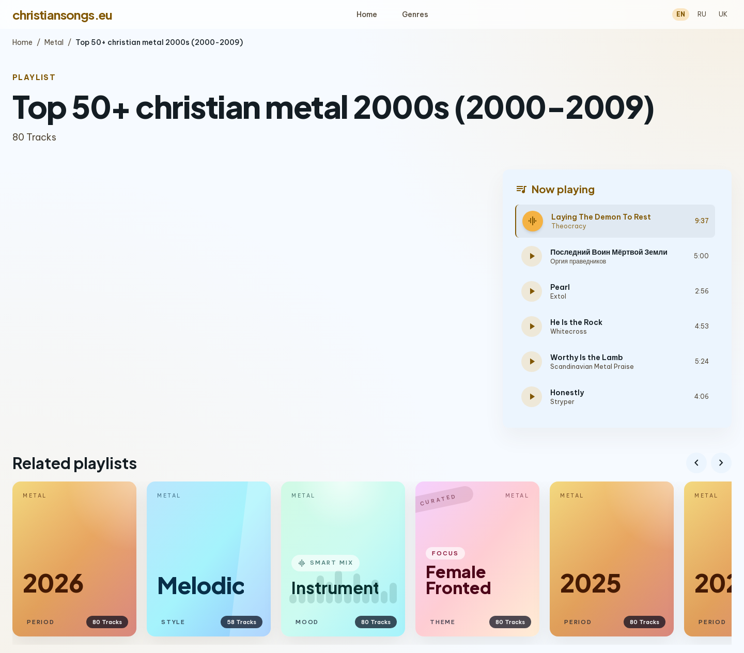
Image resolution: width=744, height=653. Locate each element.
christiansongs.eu (62, 14)
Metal (54, 42)
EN (680, 14)
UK (723, 14)
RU (702, 14)
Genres (415, 14)
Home (367, 14)
